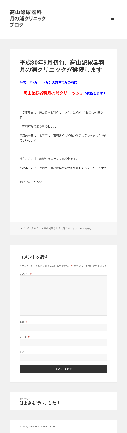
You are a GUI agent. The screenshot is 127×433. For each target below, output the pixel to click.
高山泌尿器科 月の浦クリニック (60, 228)
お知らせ (87, 228)
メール (25, 337)
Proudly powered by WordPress (37, 426)
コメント (26, 273)
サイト (23, 352)
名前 (23, 322)
